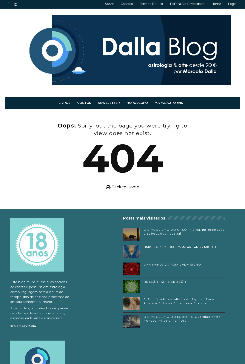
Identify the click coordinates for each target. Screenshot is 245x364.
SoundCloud (176, 317)
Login (232, 4)
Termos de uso (151, 4)
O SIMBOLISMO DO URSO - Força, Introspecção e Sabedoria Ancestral (131, 238)
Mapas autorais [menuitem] (169, 103)
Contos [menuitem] (84, 103)
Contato (127, 4)
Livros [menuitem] (64, 103)
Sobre (109, 4)
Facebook (174, 298)
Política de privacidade (187, 4)
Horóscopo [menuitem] (137, 103)
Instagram (174, 304)
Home (216, 4)
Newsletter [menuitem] (109, 103)
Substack (173, 310)
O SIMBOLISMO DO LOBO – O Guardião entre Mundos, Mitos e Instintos (130, 328)
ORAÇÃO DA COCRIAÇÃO (129, 286)
